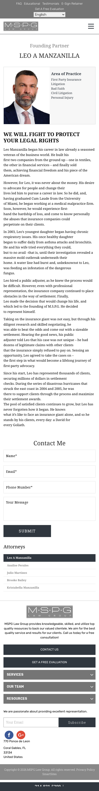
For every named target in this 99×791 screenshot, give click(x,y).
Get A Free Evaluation (49, 9)
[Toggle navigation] (91, 26)
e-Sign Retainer (72, 4)
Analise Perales (18, 565)
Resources (17, 699)
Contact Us (50, 649)
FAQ (19, 4)
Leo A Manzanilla (19, 558)
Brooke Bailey (16, 580)
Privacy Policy (85, 770)
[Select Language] (49, 14)
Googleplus (20, 735)
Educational (32, 4)
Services (15, 675)
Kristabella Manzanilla (23, 587)
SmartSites (49, 774)
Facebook (9, 735)
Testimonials (50, 4)
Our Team (15, 687)
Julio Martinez (17, 573)
